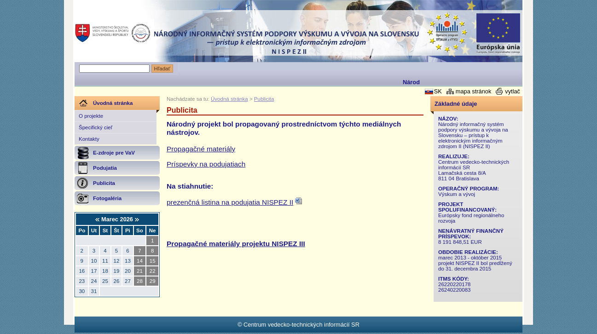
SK (438, 91)
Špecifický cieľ (95, 127)
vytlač (512, 91)
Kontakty (89, 139)
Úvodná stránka (229, 99)
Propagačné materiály (201, 149)
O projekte (91, 116)
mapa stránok (474, 91)
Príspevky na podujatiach (206, 164)
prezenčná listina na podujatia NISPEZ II (230, 202)
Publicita (264, 99)
